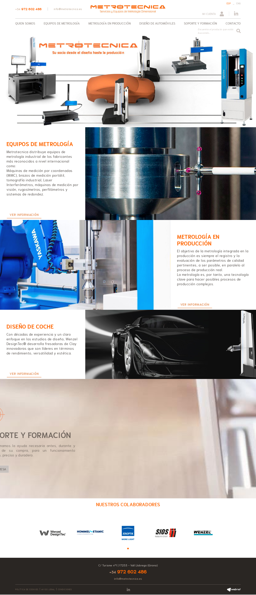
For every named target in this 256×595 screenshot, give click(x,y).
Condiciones (65, 589)
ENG (238, 3)
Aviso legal (48, 589)
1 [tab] (128, 548)
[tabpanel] (52, 532)
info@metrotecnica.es (68, 9)
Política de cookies (26, 589)
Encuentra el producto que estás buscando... (215, 31)
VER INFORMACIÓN (24, 214)
